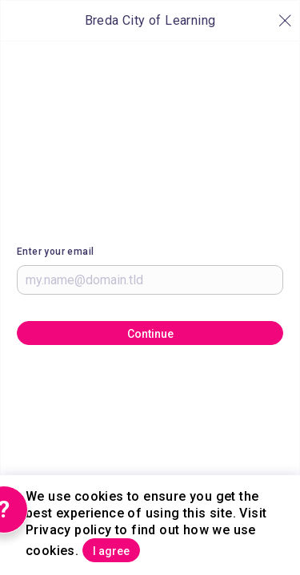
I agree (111, 551)
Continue (150, 333)
